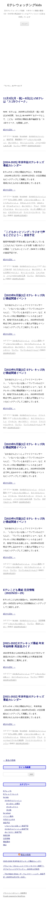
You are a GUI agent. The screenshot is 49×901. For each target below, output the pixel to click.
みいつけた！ (13, 143)
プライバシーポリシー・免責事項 (15, 893)
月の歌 (8, 810)
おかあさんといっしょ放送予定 (16, 829)
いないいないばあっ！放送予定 (16, 826)
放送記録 (6, 835)
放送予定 (10, 139)
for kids (15, 136)
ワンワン (16, 146)
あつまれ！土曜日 (13, 804)
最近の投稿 (26, 854)
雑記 (5, 845)
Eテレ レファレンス (10, 794)
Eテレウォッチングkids (24, 5)
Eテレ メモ (7, 791)
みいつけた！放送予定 (13, 832)
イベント (30, 347)
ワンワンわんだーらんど (29, 350)
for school (23, 136)
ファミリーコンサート (32, 212)
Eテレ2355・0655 (15, 200)
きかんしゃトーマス (27, 203)
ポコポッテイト (12, 807)
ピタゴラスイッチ (15, 212)
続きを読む (9, 130)
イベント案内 (36, 341)
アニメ (36, 206)
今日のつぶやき (9, 819)
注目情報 (41, 620)
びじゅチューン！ (13, 206)
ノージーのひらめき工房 (16, 276)
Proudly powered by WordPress (14, 896)
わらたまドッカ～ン (26, 496)
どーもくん (12, 421)
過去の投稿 (9, 760)
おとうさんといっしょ (21, 269)
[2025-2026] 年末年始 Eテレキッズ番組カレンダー (22, 861)
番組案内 (18, 139)
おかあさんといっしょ (37, 196)
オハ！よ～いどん (27, 143)
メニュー (24, 23)
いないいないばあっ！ (32, 200)
